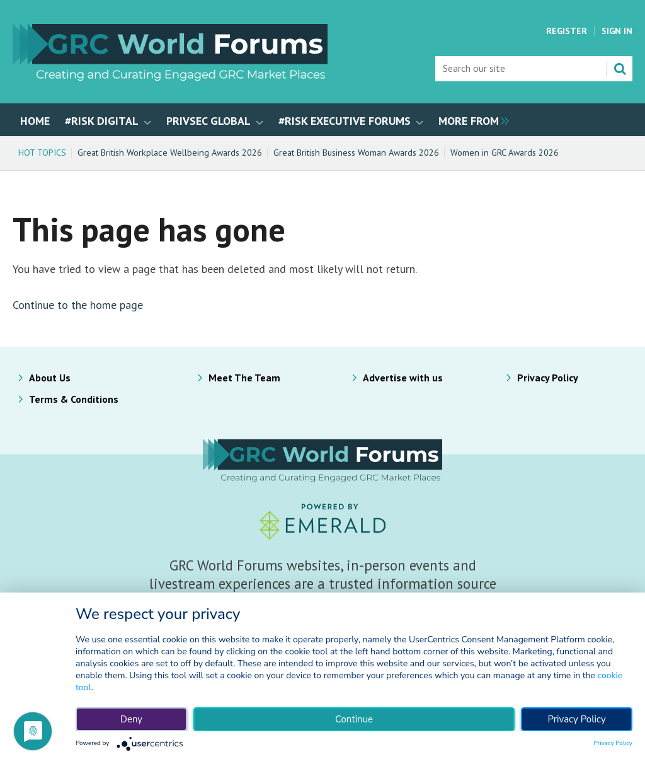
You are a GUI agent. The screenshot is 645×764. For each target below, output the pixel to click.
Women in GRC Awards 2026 (504, 152)
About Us (50, 377)
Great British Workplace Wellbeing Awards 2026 (169, 152)
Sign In (617, 31)
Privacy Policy (547, 377)
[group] (470, 119)
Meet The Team (244, 377)
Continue (354, 719)
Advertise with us (403, 377)
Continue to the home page (78, 305)
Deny (131, 719)
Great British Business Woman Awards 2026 (356, 152)
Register (566, 31)
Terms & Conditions (73, 399)
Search (620, 69)
